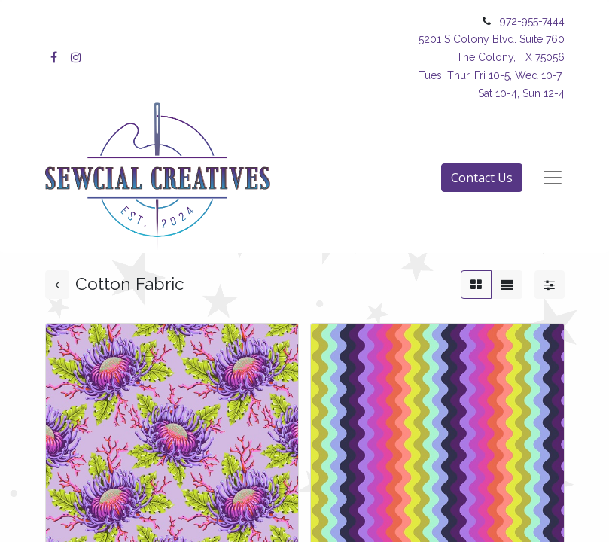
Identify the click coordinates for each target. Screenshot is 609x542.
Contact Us (482, 177)
